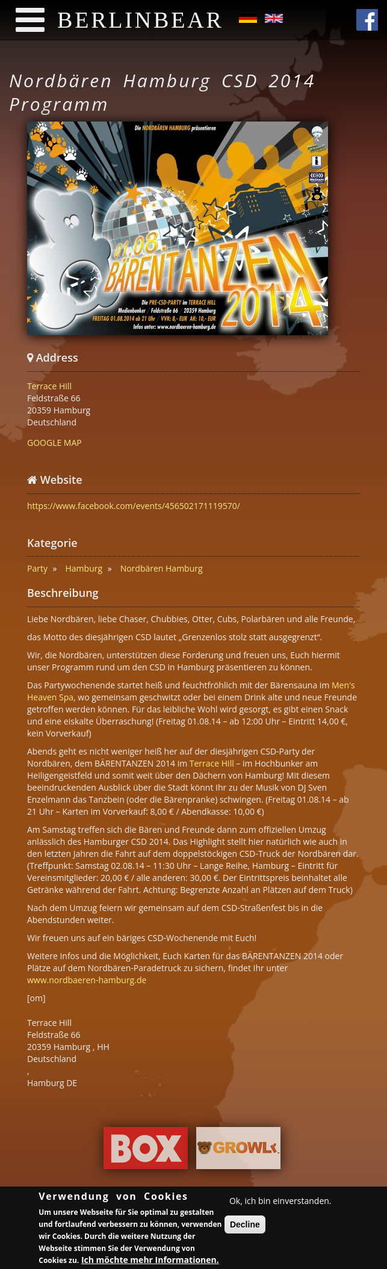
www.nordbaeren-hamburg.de (86, 980)
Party (37, 568)
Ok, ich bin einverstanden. (280, 1202)
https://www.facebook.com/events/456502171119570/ (133, 505)
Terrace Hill (49, 386)
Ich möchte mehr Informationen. (150, 1261)
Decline (245, 1226)
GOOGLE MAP (54, 442)
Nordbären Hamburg (161, 568)
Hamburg (84, 568)
